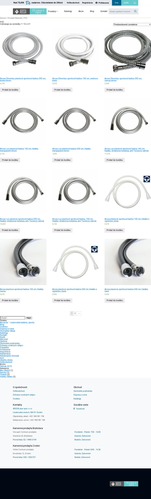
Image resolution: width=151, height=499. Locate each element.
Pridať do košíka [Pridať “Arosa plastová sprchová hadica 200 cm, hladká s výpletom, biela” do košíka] (62, 300)
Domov (3, 18)
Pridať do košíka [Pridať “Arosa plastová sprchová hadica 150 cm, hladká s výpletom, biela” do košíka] (115, 230)
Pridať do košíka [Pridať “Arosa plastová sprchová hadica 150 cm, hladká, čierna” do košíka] (10, 300)
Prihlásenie (102, 3)
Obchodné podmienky (10, 343)
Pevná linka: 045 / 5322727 (24, 457)
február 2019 (6, 366)
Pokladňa (4, 347)
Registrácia (87, 3)
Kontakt (103, 11)
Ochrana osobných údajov (11, 345)
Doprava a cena (7, 329)
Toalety (3, 374)
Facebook (79, 409)
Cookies (4, 326)
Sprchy (3, 372)
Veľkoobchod (73, 3)
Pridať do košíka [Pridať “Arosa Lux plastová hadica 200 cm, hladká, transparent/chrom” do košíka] (62, 160)
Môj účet (4, 339)
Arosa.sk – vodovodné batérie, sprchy (17, 322)
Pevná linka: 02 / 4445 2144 (24, 440)
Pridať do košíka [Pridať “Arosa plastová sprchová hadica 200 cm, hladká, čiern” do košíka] (115, 300)
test (2, 358)
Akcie (81, 11)
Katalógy (68, 11)
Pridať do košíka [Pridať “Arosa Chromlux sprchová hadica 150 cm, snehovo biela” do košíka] (62, 90)
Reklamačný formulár (9, 356)
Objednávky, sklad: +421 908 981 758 (28, 416)
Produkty (53, 11)
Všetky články (6, 376)
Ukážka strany (6, 360)
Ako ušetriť (5, 370)
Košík (2, 337)
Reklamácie (5, 354)
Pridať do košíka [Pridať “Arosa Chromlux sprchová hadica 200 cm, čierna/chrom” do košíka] (115, 90)
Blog (92, 11)
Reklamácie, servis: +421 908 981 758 (29, 420)
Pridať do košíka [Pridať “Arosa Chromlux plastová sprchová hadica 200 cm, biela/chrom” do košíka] (10, 90)
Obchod (3, 341)
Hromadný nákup (7, 331)
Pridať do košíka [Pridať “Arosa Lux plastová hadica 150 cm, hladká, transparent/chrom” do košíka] (10, 160)
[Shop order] (132, 24)
